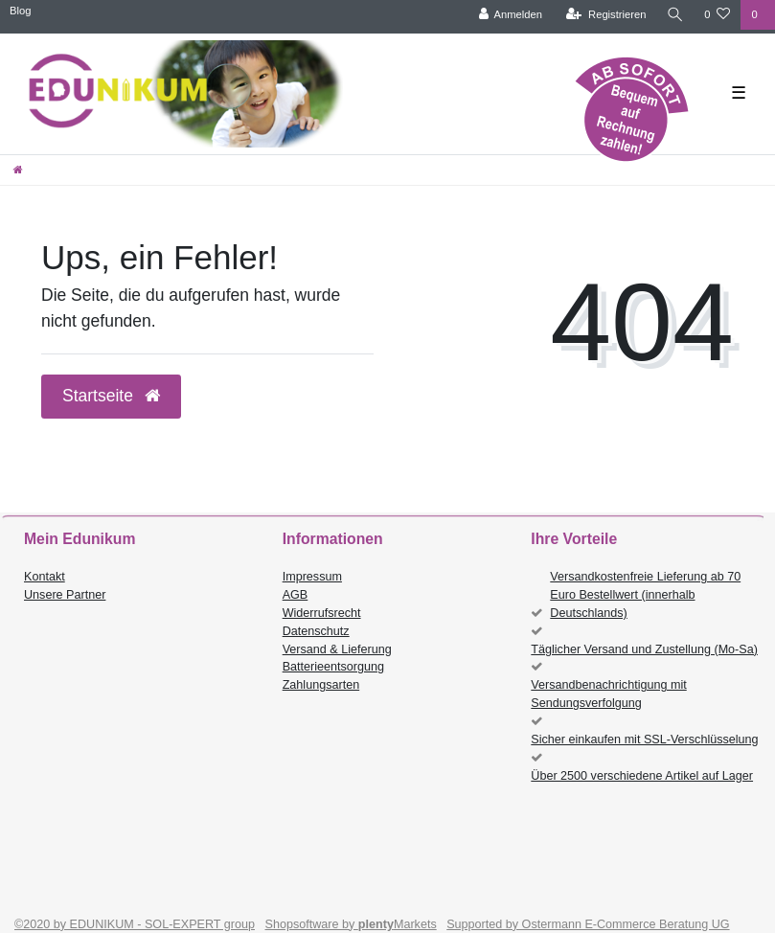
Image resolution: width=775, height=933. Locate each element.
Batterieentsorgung (333, 666)
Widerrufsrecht (322, 613)
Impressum (312, 576)
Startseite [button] (111, 395)
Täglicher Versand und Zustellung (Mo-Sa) (644, 649)
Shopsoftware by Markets (351, 924)
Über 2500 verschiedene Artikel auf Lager (642, 776)
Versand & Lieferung (337, 649)
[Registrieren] (605, 15)
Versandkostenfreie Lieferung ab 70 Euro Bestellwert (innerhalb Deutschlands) (645, 595)
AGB (295, 595)
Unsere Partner (64, 595)
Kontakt (44, 576)
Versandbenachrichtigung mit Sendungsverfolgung (608, 694)
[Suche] (674, 15)
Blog (20, 10)
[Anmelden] (509, 15)
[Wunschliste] (717, 15)
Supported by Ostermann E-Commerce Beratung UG (587, 924)
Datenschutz (316, 631)
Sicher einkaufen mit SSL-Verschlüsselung (644, 739)
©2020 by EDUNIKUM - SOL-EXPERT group (134, 924)
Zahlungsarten (321, 685)
